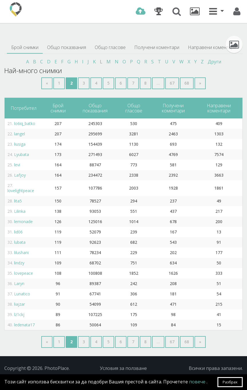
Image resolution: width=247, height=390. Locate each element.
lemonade (23, 221)
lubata (20, 242)
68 (186, 83)
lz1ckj (19, 314)
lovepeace (23, 273)
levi (17, 164)
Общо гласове (110, 47)
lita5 (18, 201)
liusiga (20, 144)
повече (198, 382)
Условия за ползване (123, 368)
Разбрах (230, 382)
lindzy (19, 263)
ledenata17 (24, 324)
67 (172, 83)
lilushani (21, 252)
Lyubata (21, 154)
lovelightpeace (20, 190)
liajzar (19, 304)
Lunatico (22, 294)
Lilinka (20, 211)
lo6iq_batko (24, 123)
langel (19, 133)
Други (214, 61)
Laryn (19, 283)
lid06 (18, 232)
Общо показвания (66, 47)
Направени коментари (212, 47)
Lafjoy (20, 175)
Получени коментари (156, 47)
